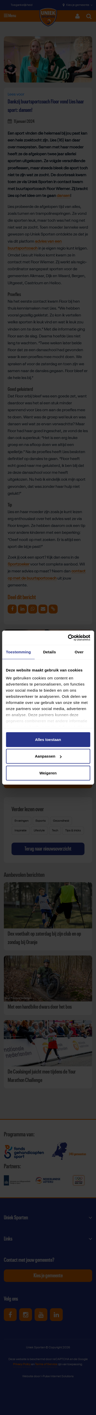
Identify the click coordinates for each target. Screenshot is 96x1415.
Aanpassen (48, 756)
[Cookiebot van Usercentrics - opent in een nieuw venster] (68, 637)
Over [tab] (79, 652)
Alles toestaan (48, 739)
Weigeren (48, 773)
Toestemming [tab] (18, 652)
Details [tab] (49, 652)
